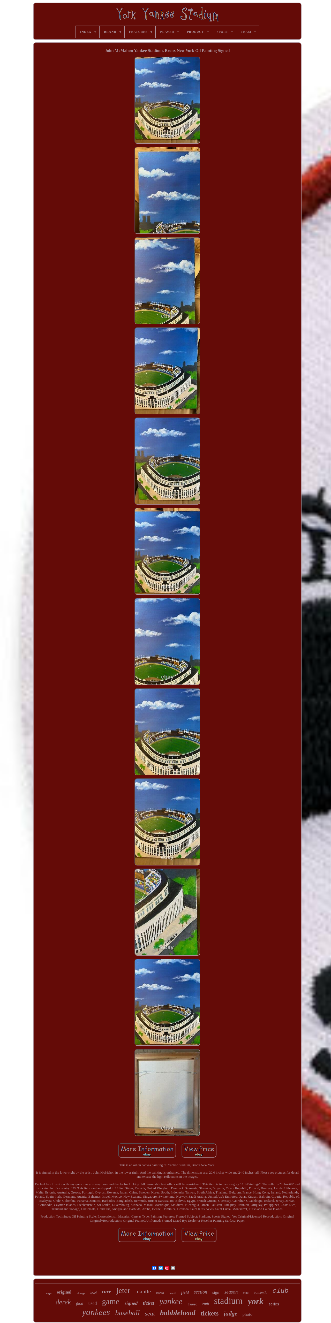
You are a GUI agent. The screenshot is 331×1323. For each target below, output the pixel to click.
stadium (228, 1301)
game (110, 1301)
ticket (148, 1303)
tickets (210, 1313)
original (64, 1292)
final (79, 1304)
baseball (127, 1313)
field (185, 1292)
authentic (260, 1293)
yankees (96, 1312)
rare (106, 1291)
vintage (81, 1293)
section (200, 1292)
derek (63, 1302)
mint (246, 1293)
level (93, 1293)
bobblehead (177, 1313)
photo (248, 1314)
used (92, 1303)
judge (230, 1313)
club (281, 1291)
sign (215, 1292)
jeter (123, 1290)
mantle (143, 1291)
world (172, 1293)
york (256, 1301)
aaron (160, 1293)
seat (150, 1313)
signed (131, 1303)
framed (192, 1304)
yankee (171, 1301)
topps (49, 1293)
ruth (205, 1304)
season (231, 1292)
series (274, 1304)
